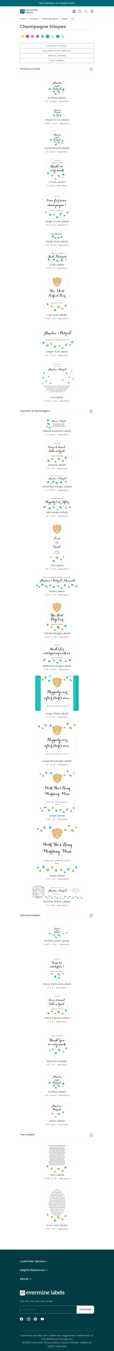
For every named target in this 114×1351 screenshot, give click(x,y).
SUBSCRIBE (85, 1309)
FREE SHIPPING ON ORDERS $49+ (57, 3)
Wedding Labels (50, 19)
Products (34, 19)
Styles (65, 19)
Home (23, 19)
